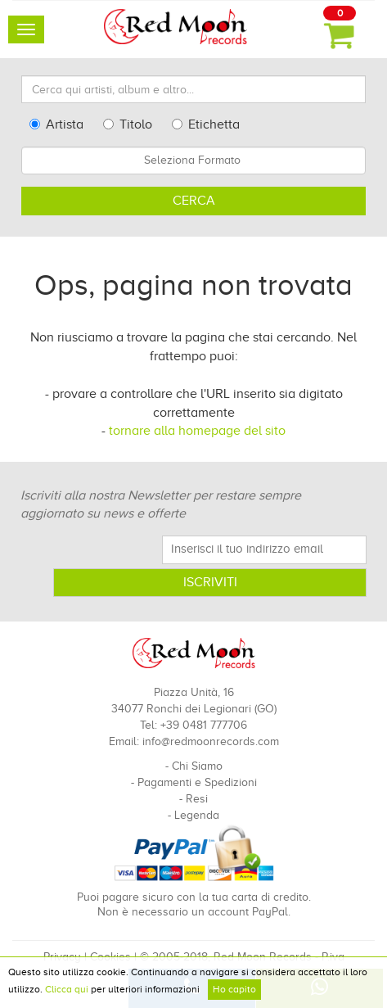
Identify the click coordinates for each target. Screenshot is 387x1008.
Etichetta (206, 124)
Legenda (196, 815)
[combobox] (193, 160)
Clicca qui (66, 989)
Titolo (127, 124)
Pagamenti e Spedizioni (197, 782)
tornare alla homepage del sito (197, 430)
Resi (197, 799)
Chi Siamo (197, 766)
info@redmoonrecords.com (210, 741)
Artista (56, 124)
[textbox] (193, 160)
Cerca (194, 200)
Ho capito (234, 989)
